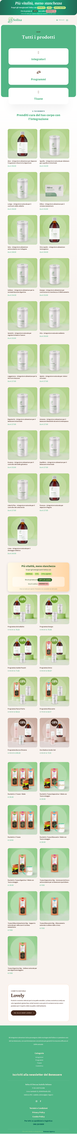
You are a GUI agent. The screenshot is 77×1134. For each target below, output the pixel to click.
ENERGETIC (51, 11)
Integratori (38, 59)
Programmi (38, 79)
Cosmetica (39, 1066)
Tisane (38, 99)
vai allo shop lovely (23, 1013)
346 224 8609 (38, 1124)
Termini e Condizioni (38, 1108)
